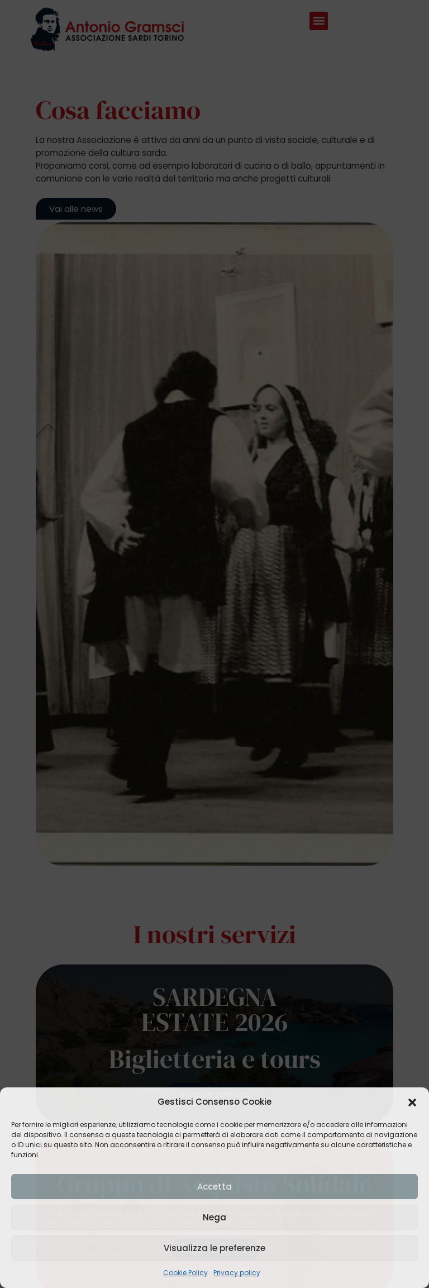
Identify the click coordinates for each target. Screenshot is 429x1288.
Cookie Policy (185, 1272)
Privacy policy (236, 1272)
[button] (412, 1102)
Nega (214, 1217)
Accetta (214, 1186)
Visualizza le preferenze (214, 1248)
